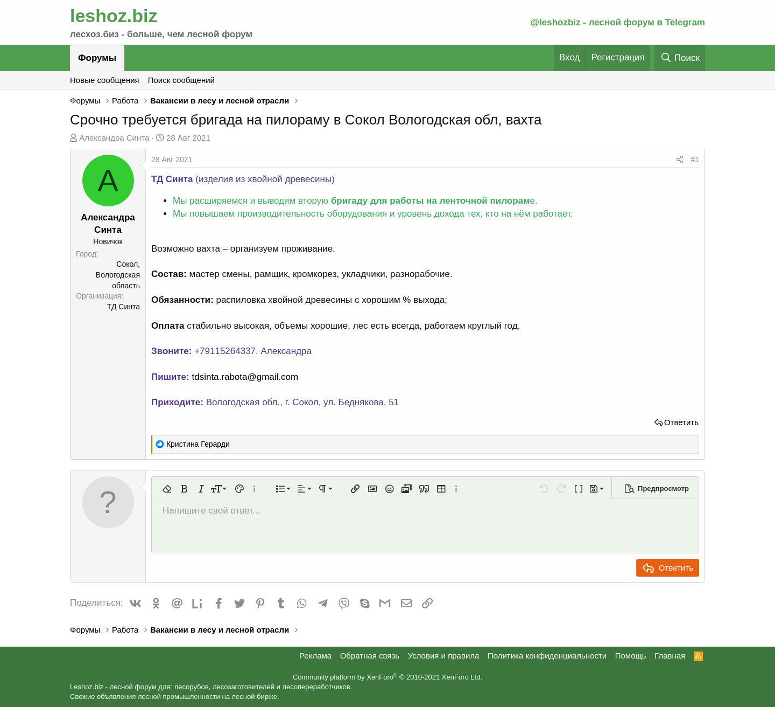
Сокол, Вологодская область (118, 274)
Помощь (630, 655)
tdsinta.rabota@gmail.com (245, 377)
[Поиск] (679, 58)
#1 (695, 159)
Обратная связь (370, 655)
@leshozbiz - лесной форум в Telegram (617, 22)
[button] (167, 488)
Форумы (97, 58)
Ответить (681, 422)
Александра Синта (114, 137)
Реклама (315, 655)
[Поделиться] (680, 160)
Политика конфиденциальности (547, 655)
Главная (669, 655)
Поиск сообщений (181, 80)
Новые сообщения (104, 80)
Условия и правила (444, 655)
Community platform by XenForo (387, 677)
